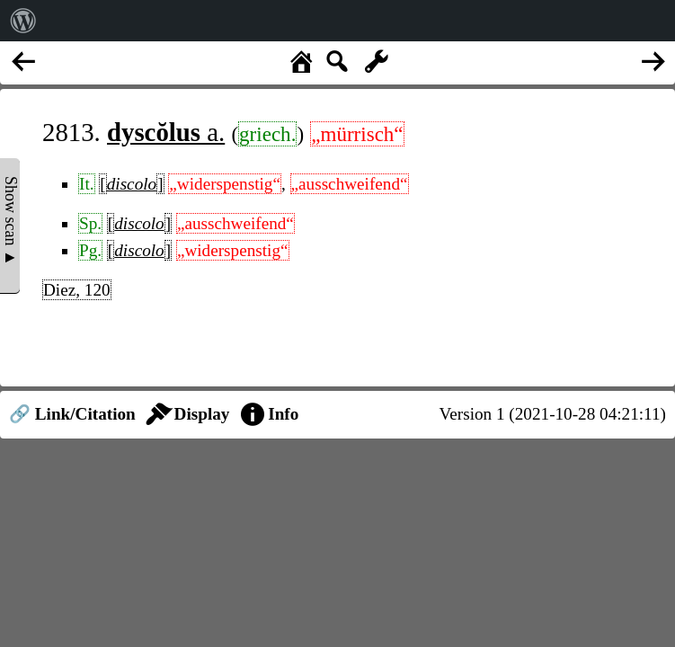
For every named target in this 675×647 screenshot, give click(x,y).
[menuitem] (23, 20)
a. (166, 132)
